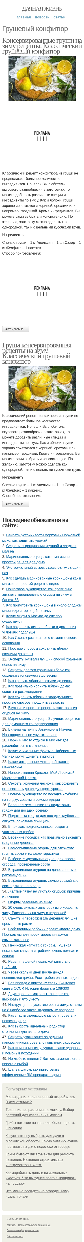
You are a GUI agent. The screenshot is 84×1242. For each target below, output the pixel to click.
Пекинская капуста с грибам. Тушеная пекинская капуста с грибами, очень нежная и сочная (40, 950)
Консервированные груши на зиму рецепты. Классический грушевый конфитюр (42, 45)
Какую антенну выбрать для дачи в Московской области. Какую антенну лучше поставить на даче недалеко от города (42, 1141)
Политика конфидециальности (23, 1230)
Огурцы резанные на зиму (30, 902)
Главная (24, 17)
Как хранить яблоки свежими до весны (40, 681)
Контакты (11, 1225)
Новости (42, 17)
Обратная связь (15, 1236)
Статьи (59, 17)
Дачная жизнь (42, 8)
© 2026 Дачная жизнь (18, 1219)
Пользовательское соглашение (34, 1225)
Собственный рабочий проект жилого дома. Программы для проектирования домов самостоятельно (41, 934)
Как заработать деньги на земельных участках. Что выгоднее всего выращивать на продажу (41, 1178)
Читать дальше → (16, 329)
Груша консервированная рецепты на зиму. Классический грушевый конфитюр (36, 353)
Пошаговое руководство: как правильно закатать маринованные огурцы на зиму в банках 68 (37, 594)
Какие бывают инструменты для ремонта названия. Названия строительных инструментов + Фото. (40, 1159)
